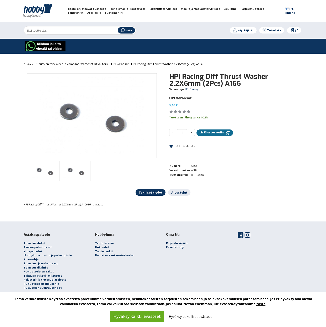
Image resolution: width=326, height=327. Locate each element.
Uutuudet (102, 247)
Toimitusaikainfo (36, 267)
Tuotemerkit (104, 251)
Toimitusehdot (34, 243)
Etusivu (28, 64)
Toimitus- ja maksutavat (41, 263)
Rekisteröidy (175, 247)
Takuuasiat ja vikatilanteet (43, 275)
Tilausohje (31, 259)
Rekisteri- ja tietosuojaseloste (45, 279)
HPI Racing (191, 89)
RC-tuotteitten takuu (39, 271)
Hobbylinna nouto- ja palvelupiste (48, 255)
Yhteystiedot (33, 251)
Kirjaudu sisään (177, 243)
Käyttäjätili (243, 30)
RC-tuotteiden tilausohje (41, 284)
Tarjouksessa (104, 243)
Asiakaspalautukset (38, 247)
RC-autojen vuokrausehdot (43, 288)
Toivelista (271, 30)
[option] (91, 116)
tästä (260, 304)
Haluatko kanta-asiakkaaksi (114, 255)
